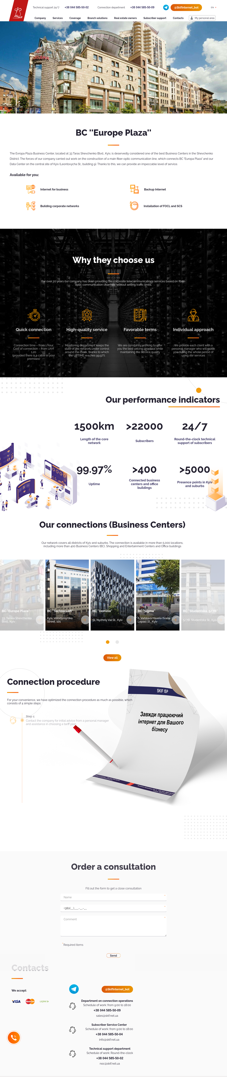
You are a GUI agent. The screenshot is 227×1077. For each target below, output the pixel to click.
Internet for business (54, 189)
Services (58, 18)
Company (40, 18)
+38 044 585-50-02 (77, 7)
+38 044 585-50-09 (142, 7)
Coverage (75, 18)
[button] (108, 642)
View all (112, 657)
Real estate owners (125, 18)
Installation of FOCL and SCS (163, 206)
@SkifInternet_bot (186, 7)
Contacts (178, 18)
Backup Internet (155, 189)
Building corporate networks (59, 206)
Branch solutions (97, 18)
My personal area (204, 18)
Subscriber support (154, 18)
